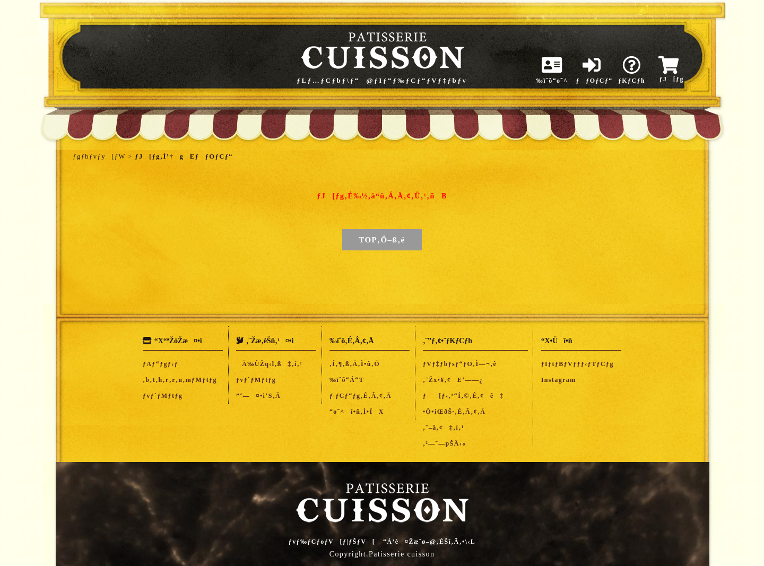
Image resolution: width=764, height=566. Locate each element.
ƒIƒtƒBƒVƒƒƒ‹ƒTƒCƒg (577, 364)
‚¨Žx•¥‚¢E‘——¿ (453, 380)
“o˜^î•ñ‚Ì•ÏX (356, 411)
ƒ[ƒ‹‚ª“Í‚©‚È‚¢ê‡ (463, 395)
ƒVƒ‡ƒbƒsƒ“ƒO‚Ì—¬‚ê (460, 364)
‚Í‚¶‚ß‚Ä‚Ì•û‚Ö (354, 364)
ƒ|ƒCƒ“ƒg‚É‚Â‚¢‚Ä (360, 395)
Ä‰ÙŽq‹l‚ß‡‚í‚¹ (269, 364)
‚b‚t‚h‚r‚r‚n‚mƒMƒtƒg (180, 380)
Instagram (558, 380)
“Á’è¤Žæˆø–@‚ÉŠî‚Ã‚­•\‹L (429, 541)
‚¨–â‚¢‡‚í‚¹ (443, 427)
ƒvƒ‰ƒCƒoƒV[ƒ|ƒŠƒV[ (332, 541)
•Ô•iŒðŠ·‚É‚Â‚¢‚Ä (454, 411)
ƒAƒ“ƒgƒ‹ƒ (164, 364)
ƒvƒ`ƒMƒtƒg (163, 395)
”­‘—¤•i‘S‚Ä (258, 395)
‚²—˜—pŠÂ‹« (444, 443)
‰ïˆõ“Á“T (346, 380)
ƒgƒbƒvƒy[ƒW (99, 156)
